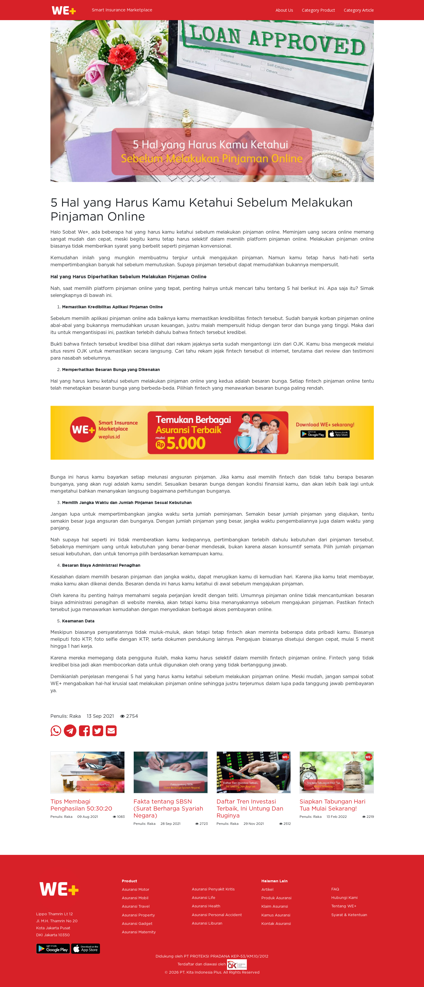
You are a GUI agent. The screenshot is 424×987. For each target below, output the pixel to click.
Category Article (359, 10)
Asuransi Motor (135, 890)
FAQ (335, 889)
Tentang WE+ (343, 906)
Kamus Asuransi (275, 915)
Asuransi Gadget (137, 924)
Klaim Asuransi (274, 907)
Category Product (318, 10)
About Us (284, 10)
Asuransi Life (203, 898)
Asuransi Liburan (207, 923)
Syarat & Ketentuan (349, 915)
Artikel (267, 890)
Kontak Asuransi (276, 924)
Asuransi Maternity (139, 932)
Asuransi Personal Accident (217, 915)
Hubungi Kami (344, 898)
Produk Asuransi (276, 898)
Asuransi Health (206, 906)
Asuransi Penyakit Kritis (213, 889)
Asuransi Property (138, 915)
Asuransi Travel (135, 907)
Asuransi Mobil (135, 898)
